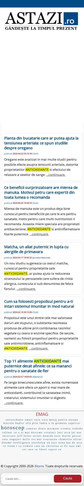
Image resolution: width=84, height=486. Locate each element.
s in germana (58, 423)
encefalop (39, 442)
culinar (7, 432)
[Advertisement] (42, 78)
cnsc (5, 439)
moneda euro (52, 436)
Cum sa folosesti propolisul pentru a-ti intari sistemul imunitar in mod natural (39, 304)
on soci (52, 442)
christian (52, 446)
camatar (31, 428)
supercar (74, 423)
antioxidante (15, 419)
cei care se (30, 449)
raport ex (55, 449)
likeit (43, 449)
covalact (50, 432)
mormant (53, 428)
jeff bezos (24, 436)
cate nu (40, 446)
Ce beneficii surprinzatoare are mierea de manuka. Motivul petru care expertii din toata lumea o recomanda (41, 192)
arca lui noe (73, 432)
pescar (77, 436)
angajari (16, 439)
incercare (9, 436)
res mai (36, 439)
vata (45, 419)
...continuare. (55, 174)
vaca (37, 419)
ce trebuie (26, 446)
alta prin (32, 423)
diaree (66, 436)
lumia (43, 423)
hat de (71, 442)
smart (29, 419)
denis (42, 428)
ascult (37, 436)
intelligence (21, 442)
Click (35, 153)
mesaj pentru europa (63, 419)
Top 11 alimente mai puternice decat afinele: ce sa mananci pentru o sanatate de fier (37, 366)
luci (60, 432)
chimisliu (65, 439)
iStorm (39, 466)
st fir (64, 446)
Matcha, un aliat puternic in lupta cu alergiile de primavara (36, 249)
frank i (12, 446)
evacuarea (50, 439)
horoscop (13, 427)
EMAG (42, 414)
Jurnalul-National (41, 257)
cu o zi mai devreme (28, 432)
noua (62, 442)
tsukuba (77, 428)
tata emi (75, 446)
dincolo (8, 423)
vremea (66, 428)
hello (26, 439)
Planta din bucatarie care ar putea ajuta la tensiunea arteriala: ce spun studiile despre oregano (41, 143)
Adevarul (37, 376)
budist (19, 423)
